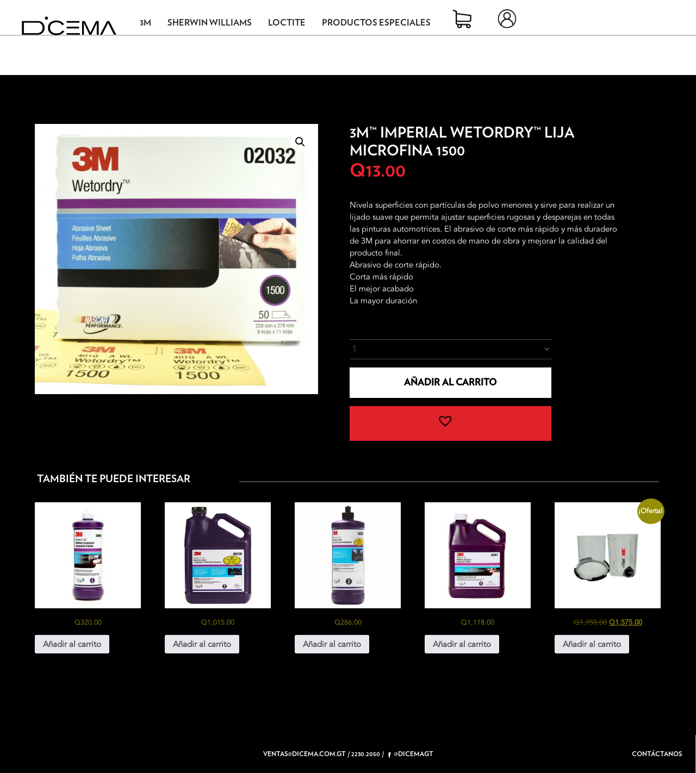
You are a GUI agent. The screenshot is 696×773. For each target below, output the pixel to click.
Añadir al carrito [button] (72, 644)
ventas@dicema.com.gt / (306, 754)
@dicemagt (410, 754)
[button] (300, 142)
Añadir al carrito (450, 382)
